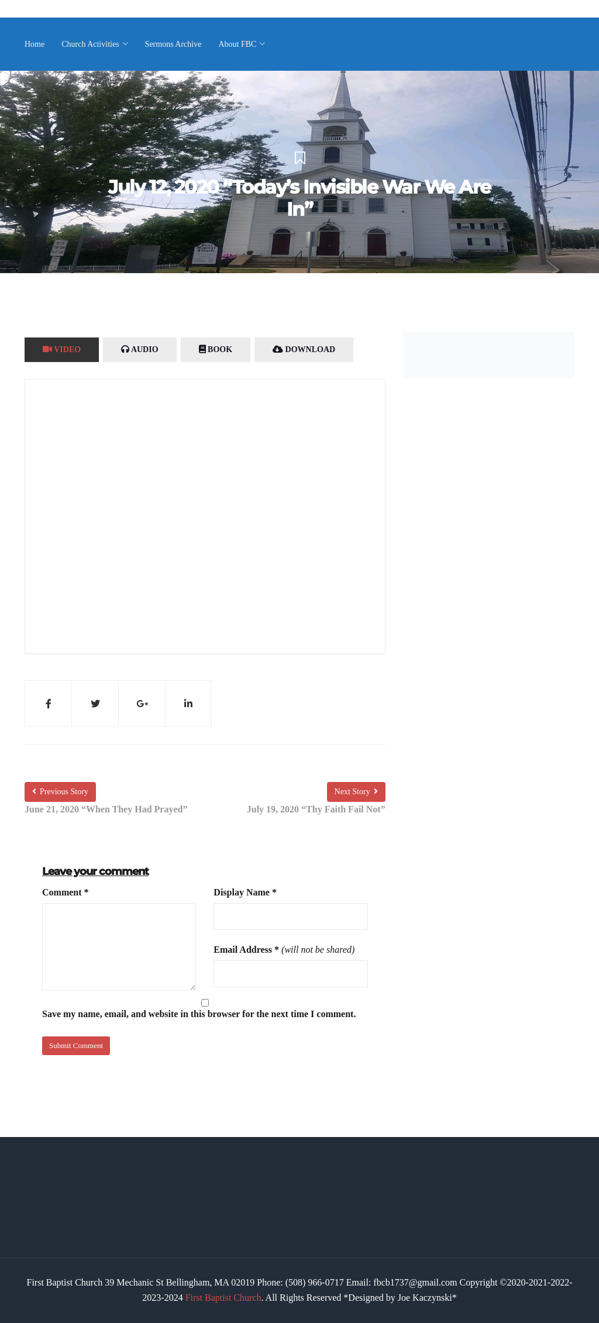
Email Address (246, 950)
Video (62, 349)
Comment (65, 892)
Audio (139, 349)
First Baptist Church (223, 1298)
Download (304, 349)
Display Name (245, 892)
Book (216, 349)
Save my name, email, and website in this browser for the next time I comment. (199, 1014)
